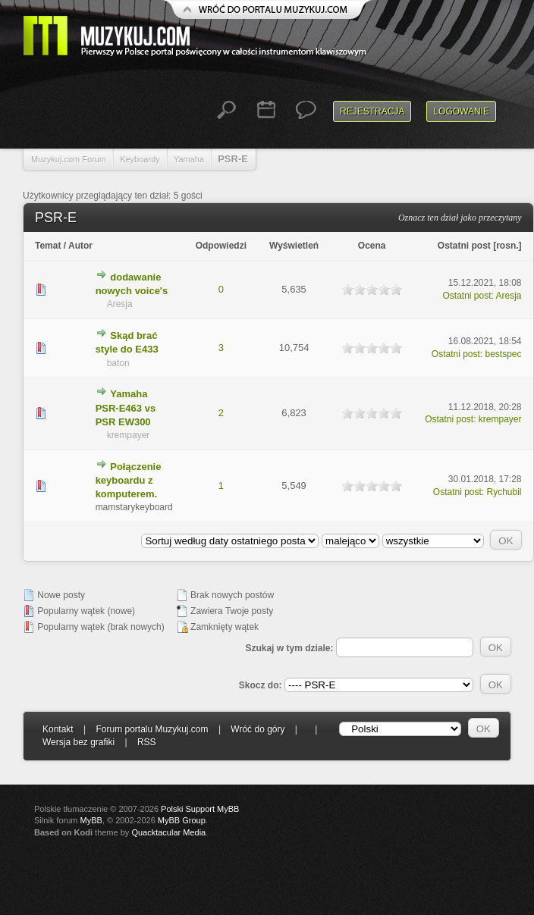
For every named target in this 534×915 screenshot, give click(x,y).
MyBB (91, 820)
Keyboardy (140, 159)
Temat (48, 245)
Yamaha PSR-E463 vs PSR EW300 (126, 407)
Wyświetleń (294, 245)
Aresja (120, 304)
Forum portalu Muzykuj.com (152, 729)
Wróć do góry (257, 729)
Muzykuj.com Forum (68, 159)
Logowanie (461, 111)
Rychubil (504, 492)
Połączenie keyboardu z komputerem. (129, 480)
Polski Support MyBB (200, 808)
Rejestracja (372, 111)
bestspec (503, 354)
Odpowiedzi (221, 245)
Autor (80, 245)
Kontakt (58, 729)
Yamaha (189, 159)
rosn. (507, 245)
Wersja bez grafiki (78, 742)
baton (118, 363)
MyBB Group (182, 820)
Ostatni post (464, 245)
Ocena (372, 245)
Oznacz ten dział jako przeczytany (460, 217)
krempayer (128, 435)
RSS (146, 742)
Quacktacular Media (168, 832)
